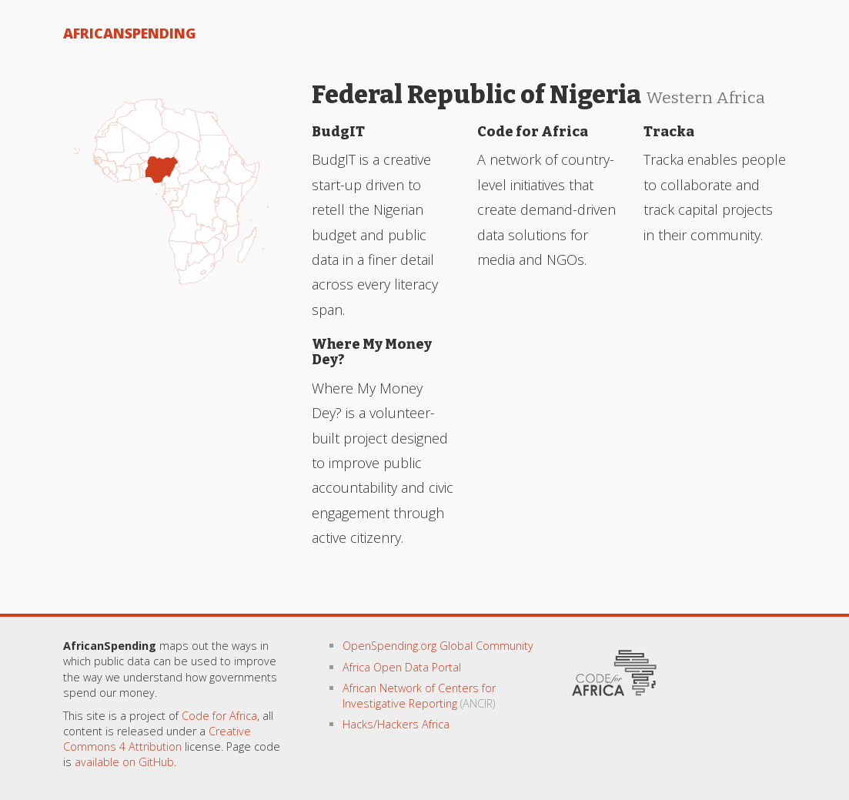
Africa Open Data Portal (402, 667)
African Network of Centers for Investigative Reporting (419, 696)
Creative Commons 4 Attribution (157, 739)
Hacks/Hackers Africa (396, 724)
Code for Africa (219, 715)
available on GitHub (124, 762)
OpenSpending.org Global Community (438, 645)
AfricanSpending (129, 33)
